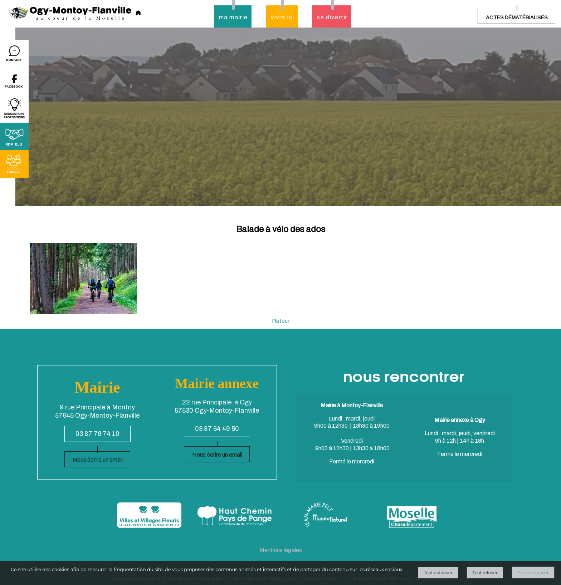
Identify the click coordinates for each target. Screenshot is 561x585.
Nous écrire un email (98, 460)
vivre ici (282, 17)
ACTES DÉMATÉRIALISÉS (517, 17)
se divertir (332, 17)
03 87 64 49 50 (217, 428)
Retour (280, 321)
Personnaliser (533, 572)
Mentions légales (280, 550)
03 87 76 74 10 (97, 433)
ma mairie (233, 17)
